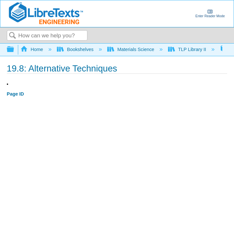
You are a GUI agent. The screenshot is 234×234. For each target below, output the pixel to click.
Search (13, 36)
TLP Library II (188, 49)
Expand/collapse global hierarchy (14, 50)
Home (32, 49)
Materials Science (131, 49)
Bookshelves (76, 49)
